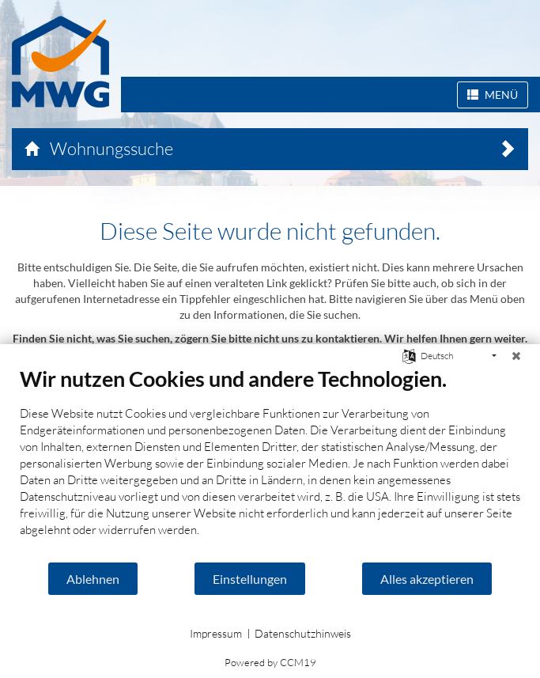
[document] (270, 463)
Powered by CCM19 (270, 662)
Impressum (216, 633)
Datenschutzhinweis (303, 633)
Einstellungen (250, 578)
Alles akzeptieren (427, 578)
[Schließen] (516, 356)
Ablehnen (92, 578)
